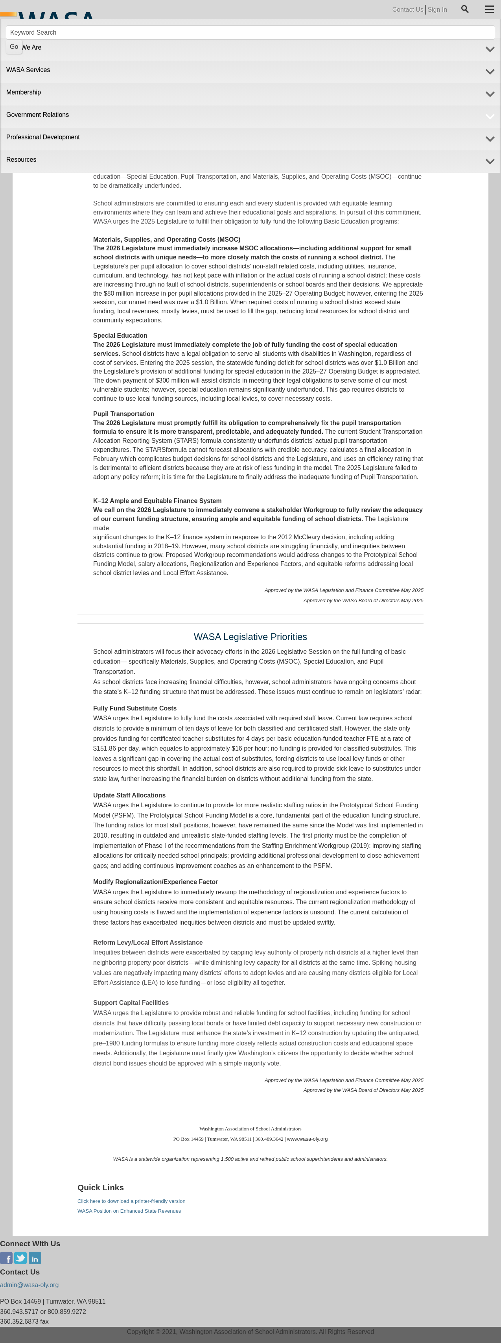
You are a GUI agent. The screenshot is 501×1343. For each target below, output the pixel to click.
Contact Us (408, 9)
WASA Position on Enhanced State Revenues (129, 1211)
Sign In (437, 9)
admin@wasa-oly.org (29, 1285)
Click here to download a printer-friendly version (131, 1201)
